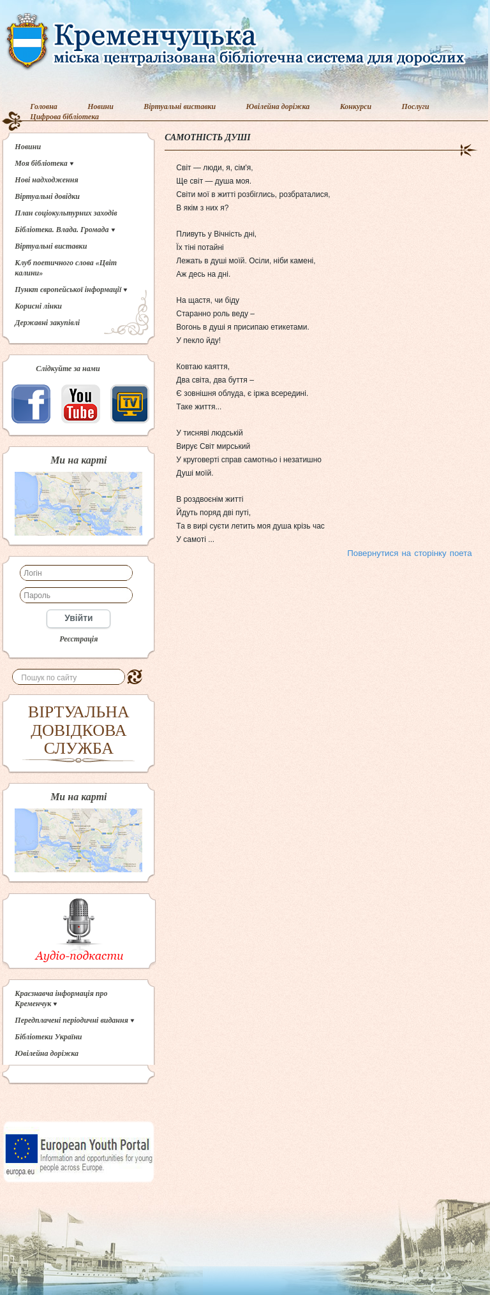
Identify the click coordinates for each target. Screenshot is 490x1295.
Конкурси (356, 106)
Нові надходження (46, 179)
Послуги (415, 106)
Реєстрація (78, 638)
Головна (43, 106)
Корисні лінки (38, 306)
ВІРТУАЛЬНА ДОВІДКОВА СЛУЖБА (79, 730)
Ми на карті (78, 460)
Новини (100, 106)
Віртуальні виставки (180, 106)
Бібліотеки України (48, 1036)
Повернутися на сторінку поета (409, 553)
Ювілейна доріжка (278, 106)
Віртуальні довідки (47, 196)
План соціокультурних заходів (66, 213)
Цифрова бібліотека (64, 116)
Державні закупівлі (47, 322)
